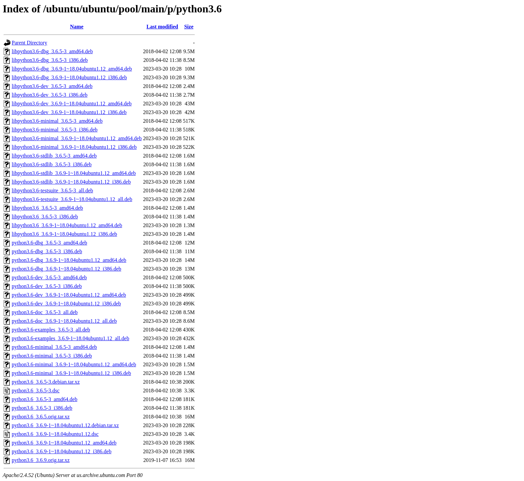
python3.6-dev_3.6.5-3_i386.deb (47, 286)
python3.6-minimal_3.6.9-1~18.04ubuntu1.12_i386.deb (71, 373)
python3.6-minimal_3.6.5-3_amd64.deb (54, 347)
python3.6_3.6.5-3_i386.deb (42, 408)
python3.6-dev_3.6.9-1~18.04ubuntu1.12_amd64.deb (69, 295)
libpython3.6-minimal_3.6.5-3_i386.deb (55, 129)
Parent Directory (29, 42)
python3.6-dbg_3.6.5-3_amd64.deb (49, 243)
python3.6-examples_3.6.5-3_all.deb (51, 329)
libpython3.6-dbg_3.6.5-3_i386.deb (50, 60)
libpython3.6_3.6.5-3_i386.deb (45, 216)
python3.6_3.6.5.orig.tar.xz (41, 416)
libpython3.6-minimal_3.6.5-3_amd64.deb (57, 121)
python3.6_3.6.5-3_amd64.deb (44, 399)
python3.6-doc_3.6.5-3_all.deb (45, 312)
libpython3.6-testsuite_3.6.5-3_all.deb (52, 190)
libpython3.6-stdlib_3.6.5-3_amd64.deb (54, 156)
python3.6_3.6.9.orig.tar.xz (41, 460)
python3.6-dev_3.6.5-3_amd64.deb (49, 277)
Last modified (162, 26)
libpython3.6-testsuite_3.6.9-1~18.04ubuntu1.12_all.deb (72, 199)
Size (188, 26)
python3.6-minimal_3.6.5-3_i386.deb (52, 356)
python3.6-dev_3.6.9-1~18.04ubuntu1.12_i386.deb (66, 303)
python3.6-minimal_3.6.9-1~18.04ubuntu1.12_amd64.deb (74, 364)
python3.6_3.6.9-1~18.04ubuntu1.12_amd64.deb (64, 443)
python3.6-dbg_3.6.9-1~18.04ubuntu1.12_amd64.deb (69, 260)
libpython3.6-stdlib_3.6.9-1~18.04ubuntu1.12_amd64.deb (74, 173)
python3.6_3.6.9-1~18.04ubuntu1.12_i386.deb (61, 451)
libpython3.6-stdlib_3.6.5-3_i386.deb (52, 164)
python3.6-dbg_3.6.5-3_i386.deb (47, 251)
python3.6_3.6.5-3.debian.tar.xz (46, 382)
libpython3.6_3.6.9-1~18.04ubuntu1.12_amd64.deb (67, 225)
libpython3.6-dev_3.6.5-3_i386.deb (50, 95)
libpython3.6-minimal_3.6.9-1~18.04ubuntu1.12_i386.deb (74, 147)
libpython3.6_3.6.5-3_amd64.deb (47, 208)
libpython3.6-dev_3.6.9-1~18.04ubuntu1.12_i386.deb (69, 112)
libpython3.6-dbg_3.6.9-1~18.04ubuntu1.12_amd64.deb (72, 69)
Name (77, 26)
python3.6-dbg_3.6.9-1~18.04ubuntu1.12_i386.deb (66, 269)
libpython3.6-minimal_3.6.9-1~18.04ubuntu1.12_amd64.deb (77, 138)
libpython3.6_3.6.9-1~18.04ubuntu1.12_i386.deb (64, 234)
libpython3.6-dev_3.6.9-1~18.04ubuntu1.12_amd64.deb (72, 103)
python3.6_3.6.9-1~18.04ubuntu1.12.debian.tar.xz (65, 425)
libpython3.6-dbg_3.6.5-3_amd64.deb (52, 51)
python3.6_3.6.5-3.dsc (35, 390)
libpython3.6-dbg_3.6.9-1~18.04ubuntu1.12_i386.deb (69, 77)
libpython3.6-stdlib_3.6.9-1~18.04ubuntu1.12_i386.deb (71, 182)
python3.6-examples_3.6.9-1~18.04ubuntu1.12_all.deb (70, 338)
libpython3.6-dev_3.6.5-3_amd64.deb (52, 86)
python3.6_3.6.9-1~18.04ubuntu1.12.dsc (55, 434)
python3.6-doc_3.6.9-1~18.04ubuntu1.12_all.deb (64, 321)
